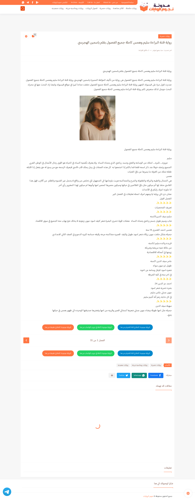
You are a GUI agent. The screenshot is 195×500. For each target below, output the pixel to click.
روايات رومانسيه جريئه (74, 9)
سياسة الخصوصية (127, 2)
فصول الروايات (91, 9)
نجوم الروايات (148, 496)
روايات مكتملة (131, 9)
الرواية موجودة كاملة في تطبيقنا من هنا (58, 327)
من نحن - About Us (110, 2)
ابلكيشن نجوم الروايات (59, 2)
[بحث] (23, 9)
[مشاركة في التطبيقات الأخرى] (112, 375)
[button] (155, 375)
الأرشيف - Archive (77, 2)
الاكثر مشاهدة (118, 9)
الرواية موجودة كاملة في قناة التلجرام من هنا (135, 327)
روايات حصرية (105, 9)
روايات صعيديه (58, 9)
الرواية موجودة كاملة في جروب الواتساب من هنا (96, 327)
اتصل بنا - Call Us (93, 2)
